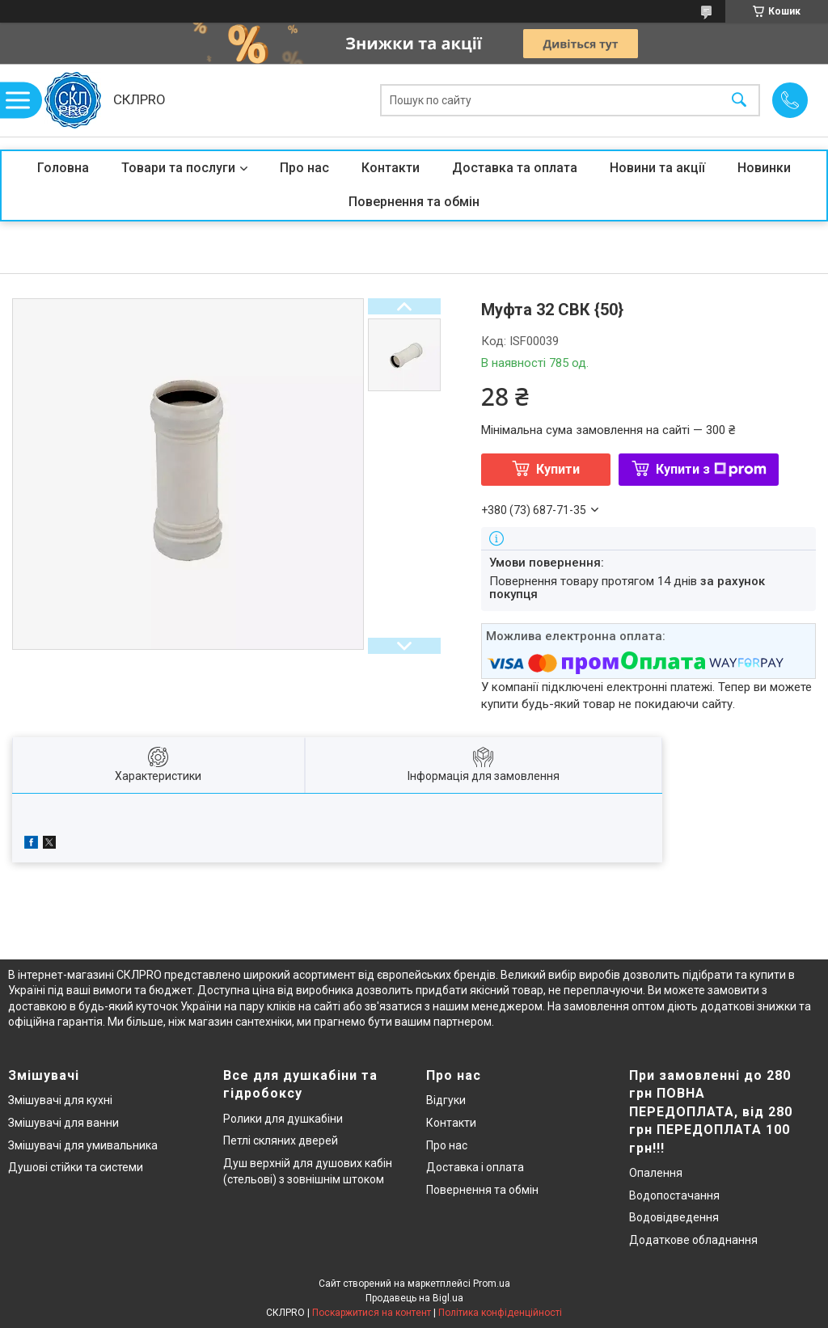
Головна (63, 167)
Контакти (390, 167)
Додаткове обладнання (693, 1239)
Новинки (764, 167)
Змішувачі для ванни (63, 1122)
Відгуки (446, 1100)
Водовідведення (674, 1217)
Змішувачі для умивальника (83, 1145)
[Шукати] (739, 101)
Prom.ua (491, 1283)
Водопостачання (674, 1195)
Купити (558, 469)
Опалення (655, 1172)
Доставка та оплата (514, 167)
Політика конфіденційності (500, 1312)
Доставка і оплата (475, 1167)
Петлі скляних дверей (280, 1140)
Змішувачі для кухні (60, 1100)
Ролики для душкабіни (283, 1118)
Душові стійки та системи (75, 1167)
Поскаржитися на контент (371, 1312)
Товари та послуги (178, 167)
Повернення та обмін (414, 201)
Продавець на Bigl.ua (414, 1298)
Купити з (711, 469)
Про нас (304, 167)
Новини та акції (657, 167)
